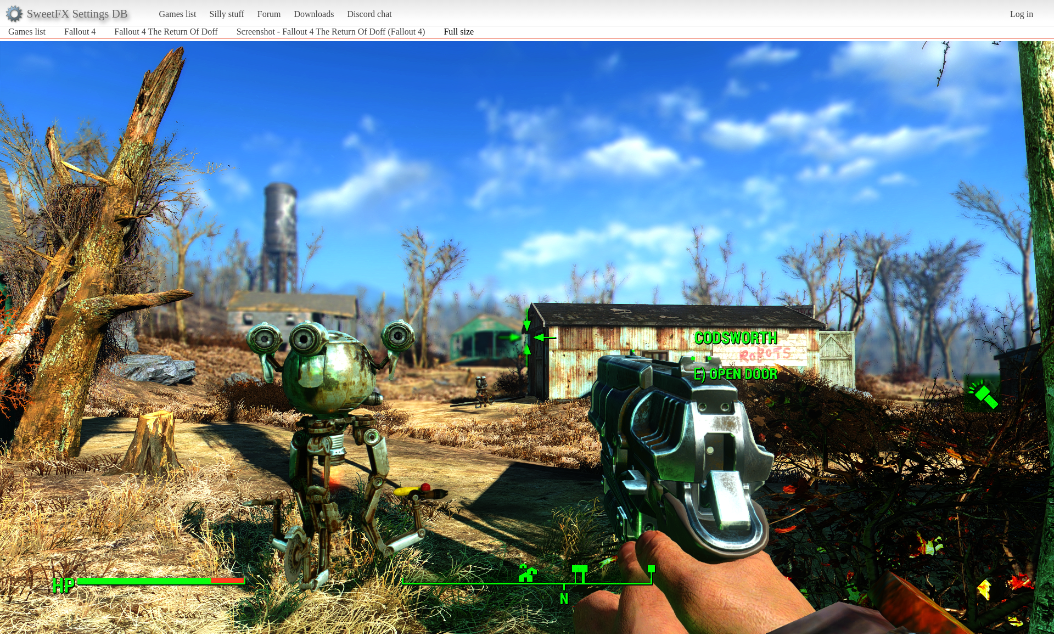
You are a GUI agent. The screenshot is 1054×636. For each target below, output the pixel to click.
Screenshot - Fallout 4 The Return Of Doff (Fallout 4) (331, 31)
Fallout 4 (80, 31)
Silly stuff (227, 14)
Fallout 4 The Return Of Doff (165, 31)
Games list (178, 14)
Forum (269, 14)
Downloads (314, 14)
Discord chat (369, 14)
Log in (1021, 14)
